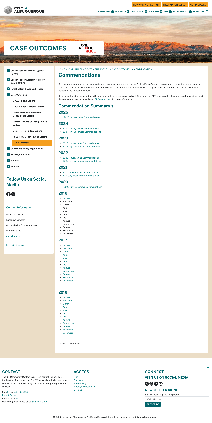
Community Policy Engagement (27, 148)
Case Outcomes (121, 69)
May (65, 258)
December (68, 280)
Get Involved (198, 4)
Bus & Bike (155, 11)
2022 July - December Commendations (82, 161)
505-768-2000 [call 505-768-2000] (21, 392)
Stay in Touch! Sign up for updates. (162, 394)
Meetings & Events (20, 154)
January (67, 198)
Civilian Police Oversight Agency (88, 69)
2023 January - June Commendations (81, 143)
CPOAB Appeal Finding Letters (28, 106)
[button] (198, 11)
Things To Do (138, 11)
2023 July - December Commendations (82, 146)
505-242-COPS (39, 401)
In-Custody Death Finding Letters (30, 137)
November (68, 277)
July (65, 264)
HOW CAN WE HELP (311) (146, 4)
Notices (15, 160)
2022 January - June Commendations (81, 158)
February (67, 248)
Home (61, 69)
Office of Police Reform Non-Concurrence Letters (27, 114)
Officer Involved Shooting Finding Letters (30, 123)
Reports (15, 166)
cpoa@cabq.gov (14, 236)
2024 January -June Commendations (81, 128)
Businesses (106, 11)
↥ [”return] (208, 366)
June (65, 261)
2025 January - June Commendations (82, 117)
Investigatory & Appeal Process (27, 89)
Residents (122, 11)
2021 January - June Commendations (80, 172)
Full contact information (16, 245)
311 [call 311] (8, 392)
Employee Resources (84, 386)
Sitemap (78, 390)
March (66, 251)
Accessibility (80, 383)
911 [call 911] (18, 398)
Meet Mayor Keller (174, 4)
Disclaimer (79, 380)
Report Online (9, 395)
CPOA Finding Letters (24, 100)
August (66, 267)
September (69, 271)
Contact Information (19, 207)
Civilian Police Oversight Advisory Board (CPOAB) (28, 81)
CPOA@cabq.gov (103, 99)
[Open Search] (207, 11)
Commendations (21, 142)
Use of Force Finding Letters (27, 131)
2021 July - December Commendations (81, 175)
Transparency (182, 11)
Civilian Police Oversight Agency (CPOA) (27, 72)
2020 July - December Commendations (83, 187)
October (67, 274)
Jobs (168, 11)
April (65, 255)
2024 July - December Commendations (82, 132)
